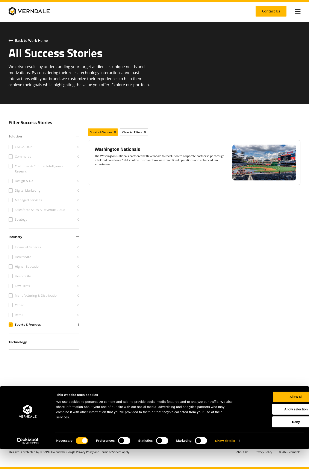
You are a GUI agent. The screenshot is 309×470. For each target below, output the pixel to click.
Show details (225, 461)
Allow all (273, 417)
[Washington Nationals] (194, 162)
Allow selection (273, 430)
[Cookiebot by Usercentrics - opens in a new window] (28, 461)
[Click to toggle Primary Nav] (298, 11)
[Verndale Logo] (29, 11)
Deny (273, 442)
